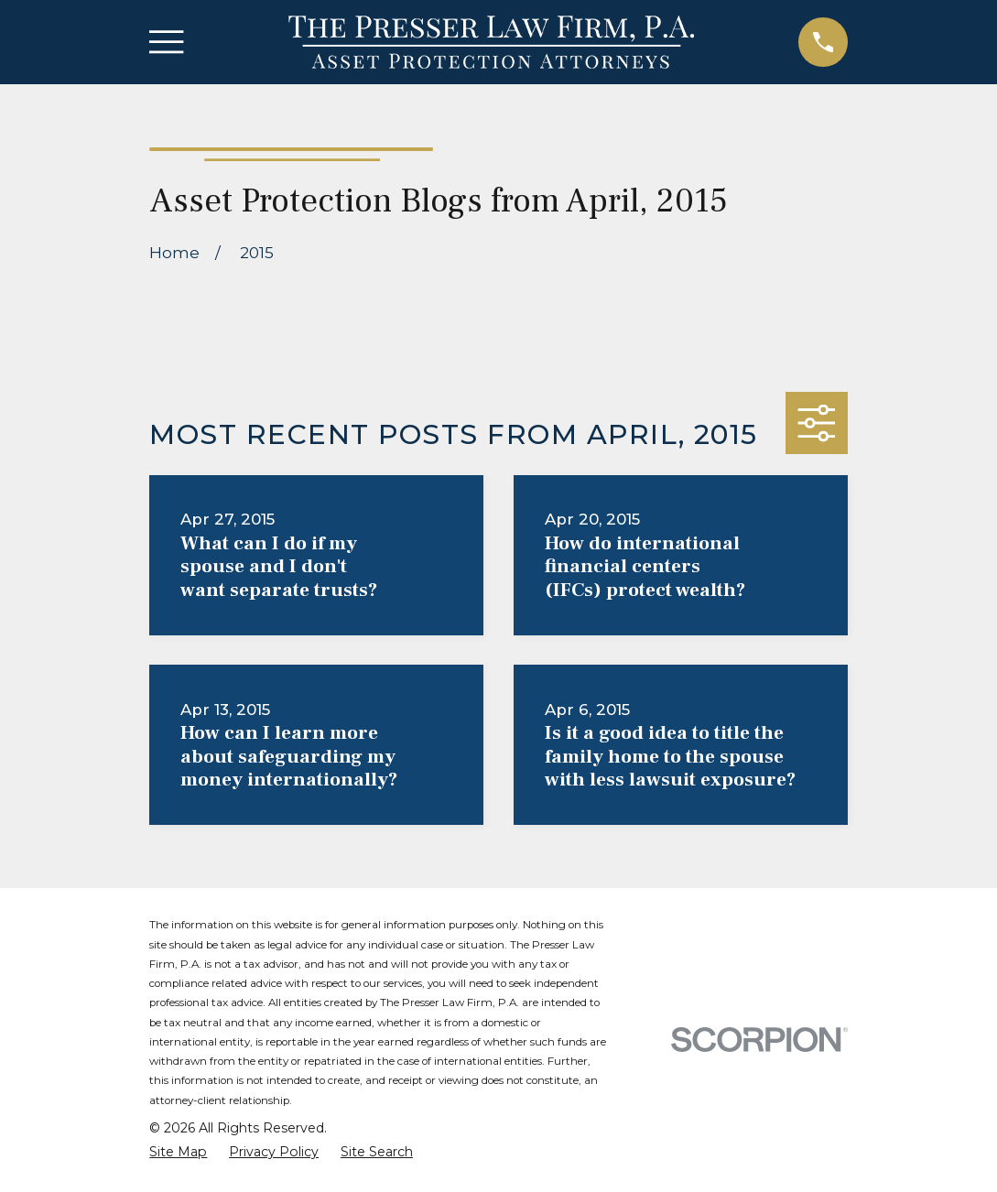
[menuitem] (178, 1153)
